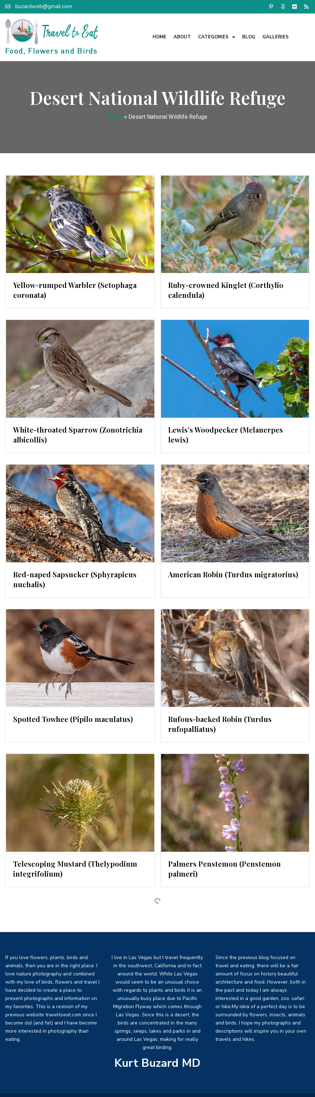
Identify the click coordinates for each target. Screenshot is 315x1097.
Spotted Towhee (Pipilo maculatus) (73, 719)
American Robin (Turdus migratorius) (233, 574)
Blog (248, 37)
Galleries (275, 37)
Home (159, 37)
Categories (216, 37)
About (182, 37)
